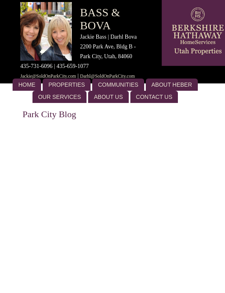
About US (108, 97)
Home (26, 84)
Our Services (59, 97)
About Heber (171, 84)
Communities (118, 84)
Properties (66, 84)
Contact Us (154, 97)
